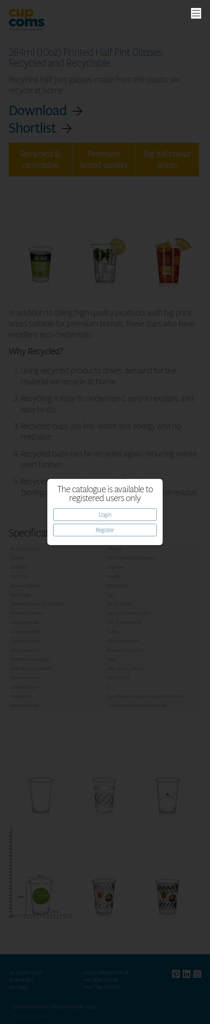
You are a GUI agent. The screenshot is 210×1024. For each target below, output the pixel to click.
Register (105, 530)
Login (105, 515)
